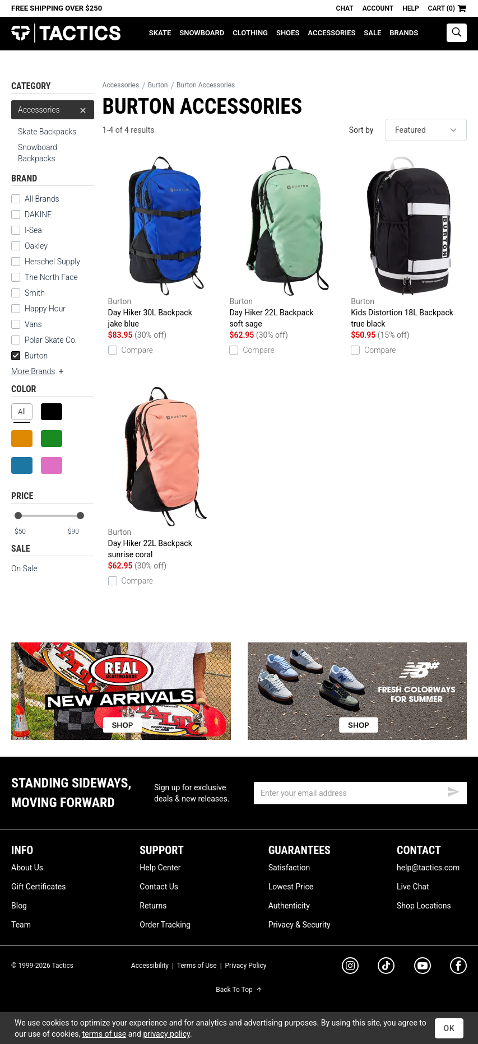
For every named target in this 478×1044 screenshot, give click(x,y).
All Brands (42, 198)
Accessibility (150, 966)
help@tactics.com (428, 867)
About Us (27, 867)
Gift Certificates (38, 886)
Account (378, 8)
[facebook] (458, 968)
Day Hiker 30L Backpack (166, 242)
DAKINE (38, 214)
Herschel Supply (52, 261)
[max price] (81, 532)
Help (410, 8)
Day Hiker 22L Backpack (287, 242)
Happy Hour (45, 308)
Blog (19, 905)
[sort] (426, 130)
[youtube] (422, 968)
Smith (35, 292)
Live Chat (413, 886)
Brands (403, 33)
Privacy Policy (246, 966)
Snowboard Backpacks (37, 153)
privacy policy (166, 1033)
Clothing (250, 33)
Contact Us (159, 886)
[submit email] (453, 790)
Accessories (331, 33)
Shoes (287, 33)
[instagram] (350, 967)
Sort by (361, 129)
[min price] (27, 532)
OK (449, 1028)
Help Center (160, 867)
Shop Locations (424, 905)
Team (21, 924)
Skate (160, 33)
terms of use (104, 1033)
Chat (345, 8)
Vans (33, 324)
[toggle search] (457, 33)
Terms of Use (197, 966)
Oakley (36, 245)
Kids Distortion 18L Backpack (409, 242)
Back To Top (239, 990)
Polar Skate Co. (51, 339)
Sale (372, 33)
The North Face (51, 277)
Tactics (65, 33)
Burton (29, 355)
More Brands (38, 371)
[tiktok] (386, 967)
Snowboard (201, 33)
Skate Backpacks (47, 131)
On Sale (24, 568)
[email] (360, 793)
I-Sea (33, 230)
